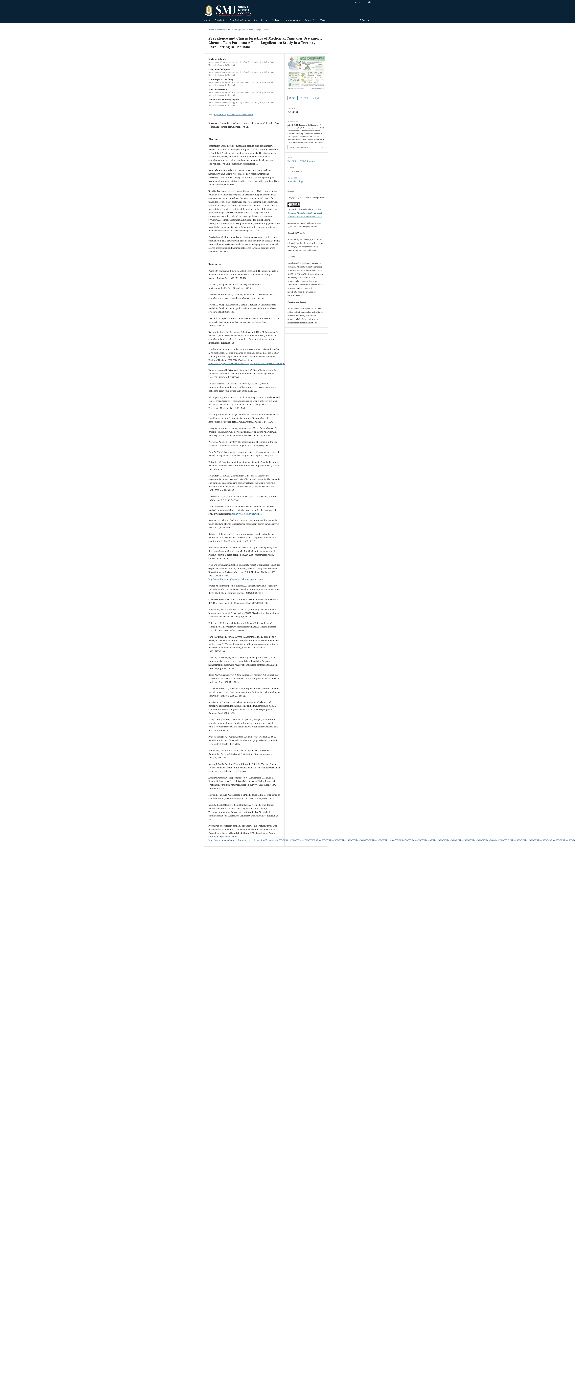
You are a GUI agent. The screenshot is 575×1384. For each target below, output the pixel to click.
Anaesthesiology (295, 181)
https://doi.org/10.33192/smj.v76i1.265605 (233, 114)
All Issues (276, 20)
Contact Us (310, 20)
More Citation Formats (299, 147)
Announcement (292, 20)
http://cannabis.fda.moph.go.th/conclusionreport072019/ (235, 579)
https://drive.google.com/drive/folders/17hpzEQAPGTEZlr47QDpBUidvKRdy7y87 (246, 363)
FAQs (322, 20)
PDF (294, 98)
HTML (305, 98)
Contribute (220, 20)
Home (211, 29)
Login (368, 2)
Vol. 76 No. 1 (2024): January (240, 29)
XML (317, 98)
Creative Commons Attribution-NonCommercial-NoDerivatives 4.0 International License (305, 213)
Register (359, 2)
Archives (221, 29)
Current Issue (260, 20)
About (207, 20)
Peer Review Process (240, 20)
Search (364, 20)
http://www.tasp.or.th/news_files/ (246, 513)
